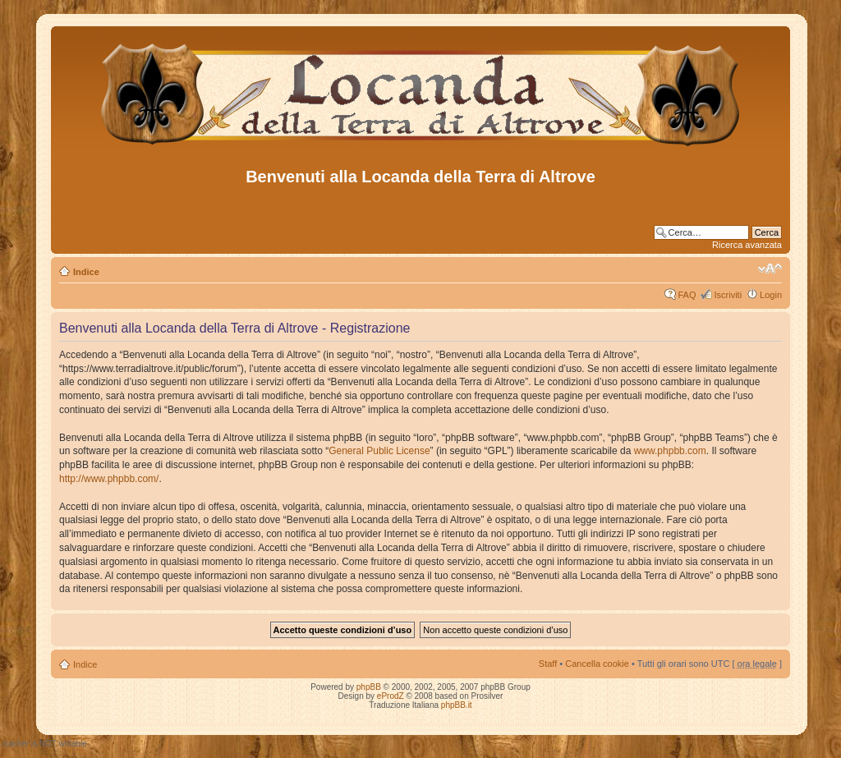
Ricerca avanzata (747, 245)
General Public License (379, 451)
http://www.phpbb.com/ (109, 479)
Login (771, 295)
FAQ (687, 295)
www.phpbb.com (670, 451)
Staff (548, 663)
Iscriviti (728, 295)
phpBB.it (456, 705)
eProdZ (390, 696)
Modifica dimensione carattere (770, 268)
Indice (86, 272)
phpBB (368, 686)
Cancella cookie (597, 663)
